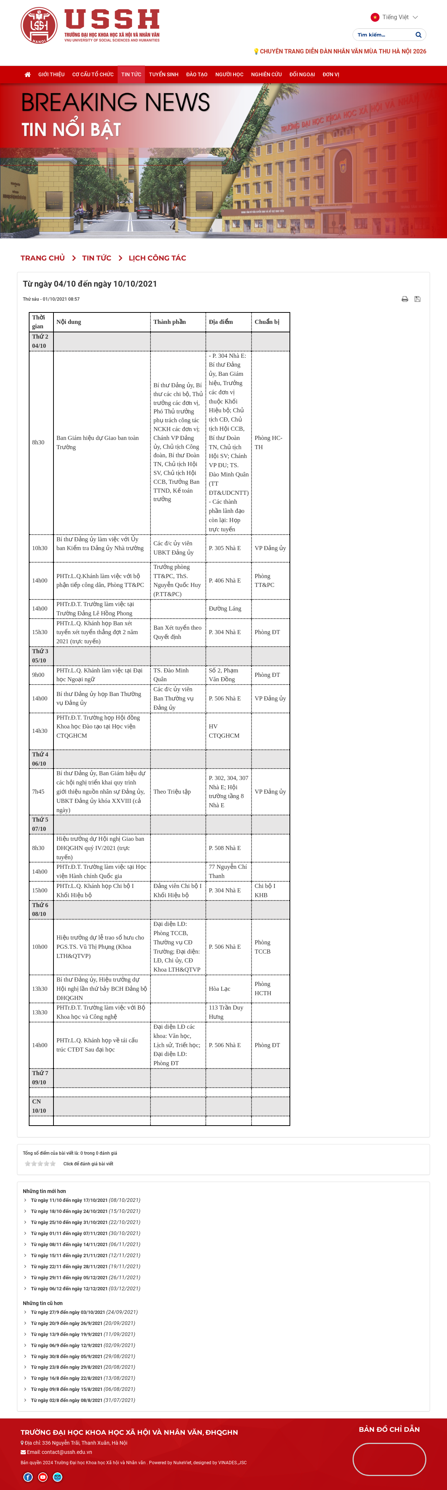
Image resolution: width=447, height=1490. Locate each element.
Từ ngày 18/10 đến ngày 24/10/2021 (69, 1211)
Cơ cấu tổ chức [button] (93, 75)
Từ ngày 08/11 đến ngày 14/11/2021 (69, 1244)
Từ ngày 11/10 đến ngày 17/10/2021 (69, 1200)
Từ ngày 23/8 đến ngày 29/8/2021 (67, 1367)
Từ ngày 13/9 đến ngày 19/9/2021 (67, 1334)
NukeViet (182, 1462)
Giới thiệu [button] (51, 75)
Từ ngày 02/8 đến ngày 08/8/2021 (67, 1400)
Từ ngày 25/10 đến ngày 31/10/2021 (69, 1222)
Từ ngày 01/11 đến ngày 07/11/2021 (69, 1233)
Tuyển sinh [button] (164, 75)
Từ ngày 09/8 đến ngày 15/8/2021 (67, 1389)
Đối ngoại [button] (302, 75)
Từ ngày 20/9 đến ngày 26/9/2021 (67, 1323)
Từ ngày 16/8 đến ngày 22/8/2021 (67, 1378)
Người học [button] (229, 75)
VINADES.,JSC (232, 1462)
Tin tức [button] (131, 75)
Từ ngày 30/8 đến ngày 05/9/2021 (67, 1356)
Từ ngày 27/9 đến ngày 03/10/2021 (68, 1312)
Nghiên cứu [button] (266, 75)
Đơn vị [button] (331, 75)
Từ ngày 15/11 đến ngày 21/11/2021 (69, 1255)
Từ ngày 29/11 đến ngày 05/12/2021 (69, 1277)
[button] (390, 17)
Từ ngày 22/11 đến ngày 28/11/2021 (69, 1266)
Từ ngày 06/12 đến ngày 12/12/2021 (69, 1288)
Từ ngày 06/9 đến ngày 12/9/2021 (67, 1345)
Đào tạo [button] (197, 75)
